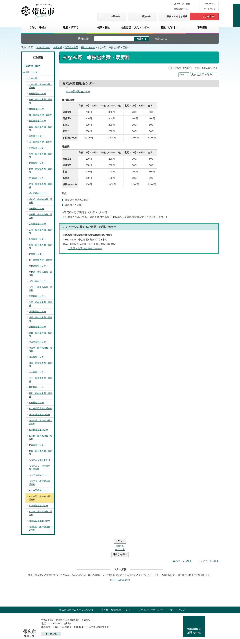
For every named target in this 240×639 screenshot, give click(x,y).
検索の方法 (161, 38)
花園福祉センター (37, 239)
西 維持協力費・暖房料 (40, 114)
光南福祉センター (37, 148)
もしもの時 (208, 16)
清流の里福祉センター (39, 520)
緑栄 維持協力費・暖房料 (40, 319)
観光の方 (146, 16)
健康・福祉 (103, 27)
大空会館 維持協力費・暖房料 (40, 86)
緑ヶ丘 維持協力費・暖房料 (40, 201)
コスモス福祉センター (39, 475)
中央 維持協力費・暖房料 (40, 380)
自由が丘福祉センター (39, 414)
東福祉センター (36, 208)
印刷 (182, 74)
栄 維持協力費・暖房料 (40, 142)
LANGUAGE (209, 4)
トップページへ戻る (208, 541)
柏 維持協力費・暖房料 (40, 408)
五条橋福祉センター (38, 429)
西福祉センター (36, 108)
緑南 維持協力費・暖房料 (40, 365)
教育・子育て (70, 27)
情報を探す (84, 38)
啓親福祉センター (37, 326)
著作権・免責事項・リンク (116, 590)
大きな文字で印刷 (201, 74)
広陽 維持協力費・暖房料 (40, 231)
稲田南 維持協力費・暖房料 (40, 349)
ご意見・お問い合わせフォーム (85, 248)
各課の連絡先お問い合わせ (194, 611)
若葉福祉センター (37, 120)
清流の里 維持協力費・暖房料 (40, 528)
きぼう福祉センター (38, 505)
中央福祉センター (37, 372)
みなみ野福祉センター (78, 91)
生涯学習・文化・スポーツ (136, 27)
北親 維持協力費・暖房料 (40, 452)
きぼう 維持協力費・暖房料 (40, 513)
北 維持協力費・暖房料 (40, 260)
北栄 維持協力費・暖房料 (40, 171)
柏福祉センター (36, 402)
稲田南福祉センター (38, 342)
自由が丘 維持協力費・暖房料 (40, 422)
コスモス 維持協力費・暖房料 (40, 483)
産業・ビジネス (169, 27)
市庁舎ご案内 (52, 614)
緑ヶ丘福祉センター (38, 193)
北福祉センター (36, 254)
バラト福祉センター (38, 281)
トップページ (43, 47)
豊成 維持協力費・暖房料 (40, 186)
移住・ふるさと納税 (177, 16)
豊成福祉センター (37, 178)
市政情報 (202, 27)
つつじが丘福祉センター (40, 460)
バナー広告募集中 (120, 560)
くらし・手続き (38, 27)
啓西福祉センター (37, 296)
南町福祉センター (37, 93)
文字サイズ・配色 (182, 4)
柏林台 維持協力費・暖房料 (40, 274)
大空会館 (33, 78)
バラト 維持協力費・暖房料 (40, 289)
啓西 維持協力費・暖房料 (40, 304)
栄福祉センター (36, 136)
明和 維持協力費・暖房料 (40, 395)
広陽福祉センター (37, 223)
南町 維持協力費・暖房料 (40, 101)
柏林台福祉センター (38, 266)
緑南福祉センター (37, 357)
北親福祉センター (37, 445)
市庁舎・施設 (71, 47)
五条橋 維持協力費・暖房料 (40, 437)
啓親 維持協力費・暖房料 (40, 334)
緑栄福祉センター (37, 311)
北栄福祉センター (37, 163)
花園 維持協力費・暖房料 (40, 246)
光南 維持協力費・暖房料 (40, 155)
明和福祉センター (37, 387)
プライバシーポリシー (150, 590)
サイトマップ (210, 9)
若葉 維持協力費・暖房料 (40, 128)
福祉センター (88, 47)
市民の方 (115, 16)
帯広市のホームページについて (76, 590)
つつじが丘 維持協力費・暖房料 (39, 468)
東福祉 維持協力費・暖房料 (40, 216)
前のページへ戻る (182, 541)
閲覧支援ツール (181, 9)
